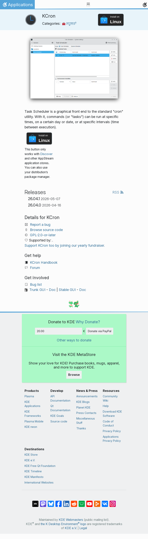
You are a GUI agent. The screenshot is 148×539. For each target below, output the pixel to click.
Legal (83, 528)
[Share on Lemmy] (82, 502)
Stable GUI (67, 290)
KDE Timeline (33, 471)
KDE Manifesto (34, 476)
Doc (52, 290)
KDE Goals (57, 415)
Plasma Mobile (34, 421)
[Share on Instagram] (113, 502)
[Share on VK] (105, 502)
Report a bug (40, 225)
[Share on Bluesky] (51, 502)
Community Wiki (110, 398)
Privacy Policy (112, 431)
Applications (17, 5)
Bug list (36, 284)
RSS (118, 192)
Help (106, 406)
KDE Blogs (83, 401)
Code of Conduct (108, 423)
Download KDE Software (112, 413)
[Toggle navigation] (88, 4)
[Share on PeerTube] (97, 502)
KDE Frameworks (33, 413)
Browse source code (46, 230)
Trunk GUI (37, 290)
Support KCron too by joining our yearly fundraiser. (65, 245)
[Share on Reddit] (74, 502)
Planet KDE (83, 407)
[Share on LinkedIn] (66, 502)
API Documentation (60, 398)
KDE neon (31, 426)
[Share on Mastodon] (43, 502)
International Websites (39, 482)
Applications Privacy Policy (112, 439)
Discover (46, 154)
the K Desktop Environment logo (63, 524)
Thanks (81, 428)
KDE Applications (32, 404)
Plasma (29, 396)
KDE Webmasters (71, 520)
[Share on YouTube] (89, 502)
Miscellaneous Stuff (85, 420)
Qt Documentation (60, 408)
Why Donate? (88, 321)
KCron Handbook (44, 262)
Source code (58, 421)
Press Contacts (86, 412)
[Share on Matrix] (35, 502)
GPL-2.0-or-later (43, 235)
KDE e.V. (30, 460)
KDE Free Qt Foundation (40, 465)
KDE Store (31, 454)
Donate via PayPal (99, 331)
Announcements (87, 396)
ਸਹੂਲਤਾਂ (69, 23)
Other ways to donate (74, 340)
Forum (35, 268)
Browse (74, 375)
